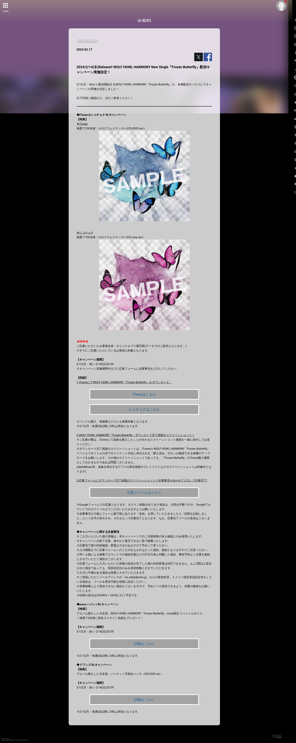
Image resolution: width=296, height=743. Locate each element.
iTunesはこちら (144, 394)
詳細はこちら (144, 644)
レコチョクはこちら (144, 410)
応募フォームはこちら (144, 493)
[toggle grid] (6, 6)
